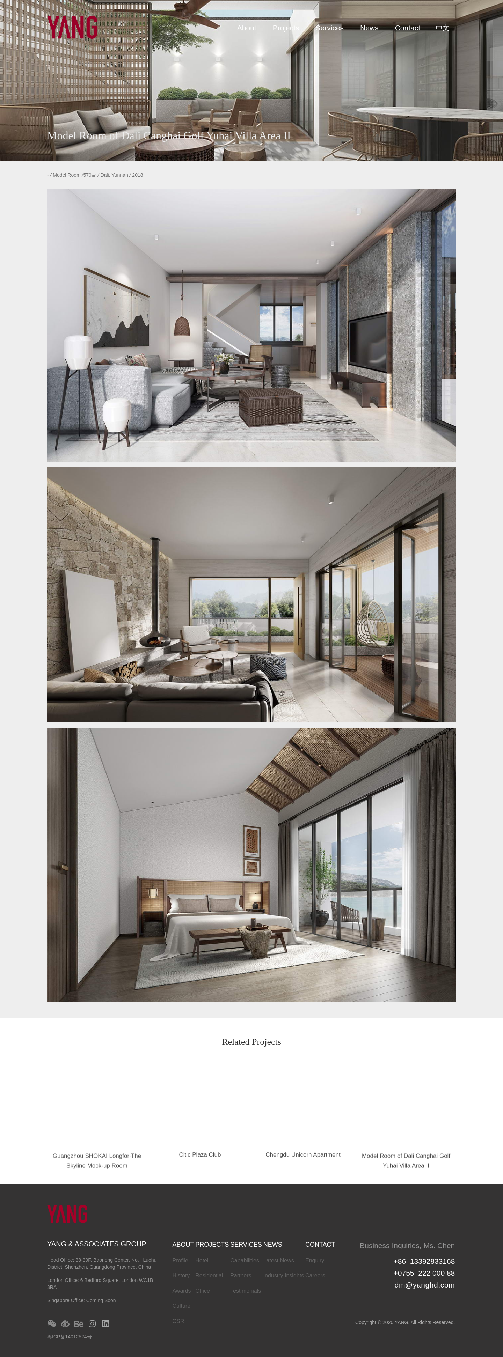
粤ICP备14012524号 (69, 1337)
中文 (442, 27)
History (181, 1275)
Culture (181, 1306)
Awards (181, 1291)
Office (202, 1291)
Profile (180, 1260)
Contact (407, 28)
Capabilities (244, 1260)
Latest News (278, 1260)
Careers (315, 1275)
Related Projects (251, 1042)
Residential (209, 1275)
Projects (286, 28)
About (246, 28)
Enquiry (314, 1260)
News (369, 28)
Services (330, 28)
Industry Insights (283, 1275)
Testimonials (245, 1291)
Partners (240, 1275)
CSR (178, 1321)
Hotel (201, 1260)
